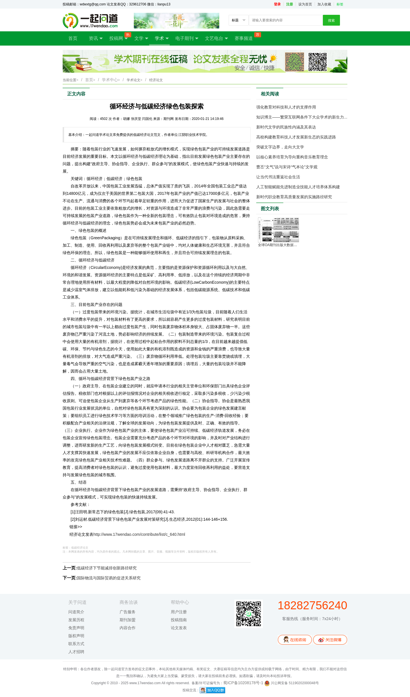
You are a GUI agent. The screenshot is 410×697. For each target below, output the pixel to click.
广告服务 (128, 612)
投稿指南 (179, 620)
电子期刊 (186, 38)
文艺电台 (216, 38)
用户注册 (179, 612)
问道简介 (76, 612)
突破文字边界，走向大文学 (280, 147)
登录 (277, 4)
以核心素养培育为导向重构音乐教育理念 (292, 157)
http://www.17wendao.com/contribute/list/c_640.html (139, 534)
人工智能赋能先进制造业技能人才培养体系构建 (298, 187)
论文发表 (179, 628)
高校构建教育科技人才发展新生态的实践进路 (296, 137)
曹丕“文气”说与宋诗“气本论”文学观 (286, 167)
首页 (72, 38)
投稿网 (119, 36)
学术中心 (111, 79)
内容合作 (128, 628)
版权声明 (76, 635)
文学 (141, 38)
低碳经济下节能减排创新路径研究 (107, 568)
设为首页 (305, 4)
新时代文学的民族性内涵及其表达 (286, 127)
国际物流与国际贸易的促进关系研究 (109, 578)
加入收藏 (324, 4)
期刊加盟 (128, 620)
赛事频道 (247, 36)
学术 (162, 38)
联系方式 (76, 643)
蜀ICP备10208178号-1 (243, 682)
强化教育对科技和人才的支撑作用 (286, 107)
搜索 (331, 21)
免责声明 (76, 628)
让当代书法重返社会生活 (278, 177)
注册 (289, 4)
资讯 (96, 38)
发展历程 (76, 620)
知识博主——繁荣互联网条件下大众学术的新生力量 (302, 117)
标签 (340, 4)
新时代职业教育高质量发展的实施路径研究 (294, 197)
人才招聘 (76, 651)
